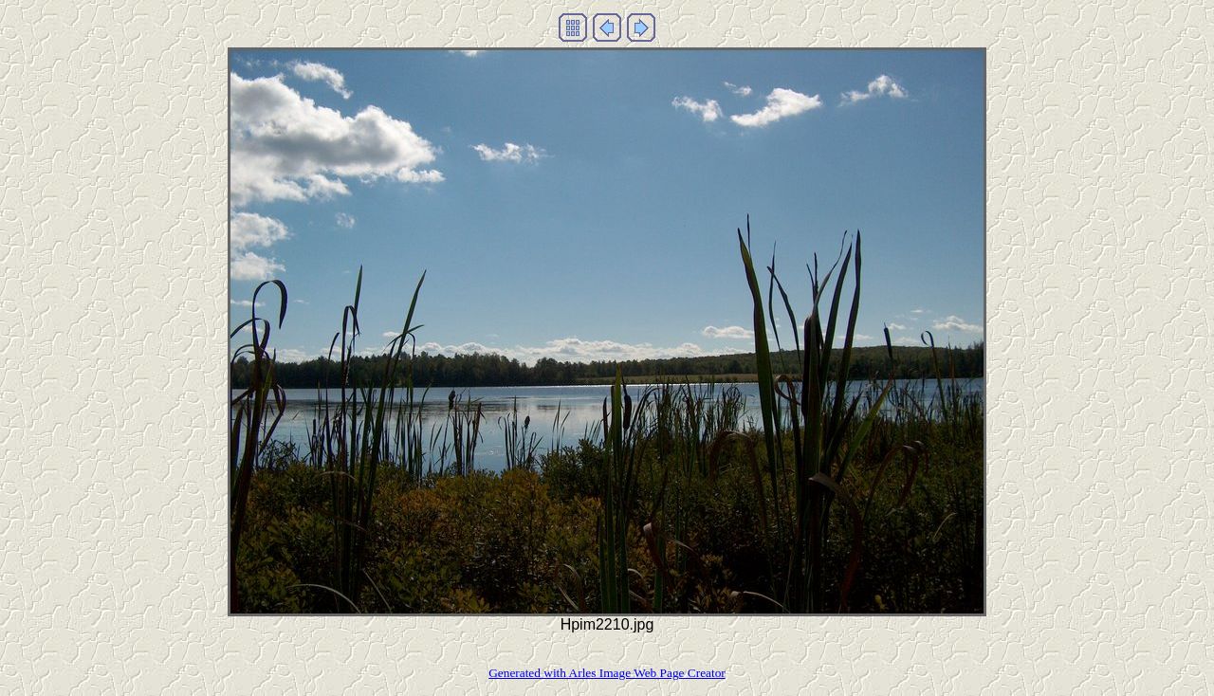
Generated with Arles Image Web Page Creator (607, 673)
